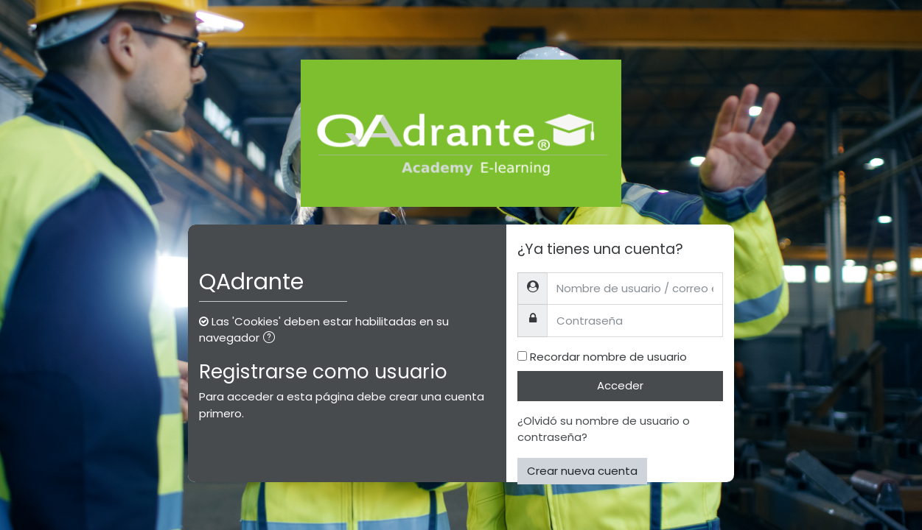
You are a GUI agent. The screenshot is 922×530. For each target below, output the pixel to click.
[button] (272, 339)
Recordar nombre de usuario (608, 356)
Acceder (620, 385)
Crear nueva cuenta (582, 470)
